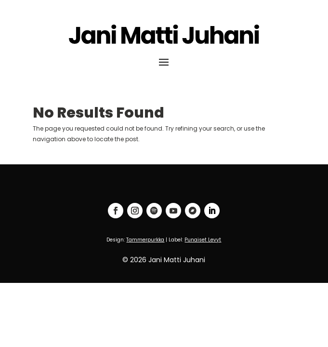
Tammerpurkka (145, 239)
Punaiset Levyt (202, 239)
